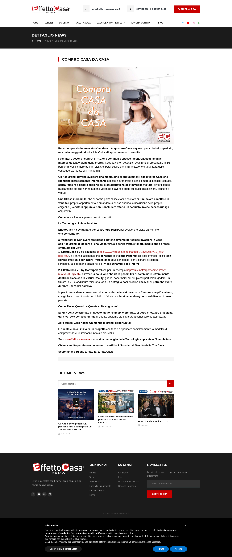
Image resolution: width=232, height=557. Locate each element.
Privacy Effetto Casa (128, 481)
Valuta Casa (95, 481)
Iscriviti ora (159, 494)
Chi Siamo (123, 472)
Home (35, 22)
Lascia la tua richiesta (111, 22)
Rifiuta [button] (161, 549)
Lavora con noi (96, 490)
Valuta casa (83, 22)
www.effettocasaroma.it (77, 339)
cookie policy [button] (127, 533)
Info (120, 477)
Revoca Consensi (127, 486)
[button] (185, 525)
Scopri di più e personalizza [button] (63, 549)
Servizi (49, 22)
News (160, 22)
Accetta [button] (178, 549)
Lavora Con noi (140, 22)
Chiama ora (187, 9)
